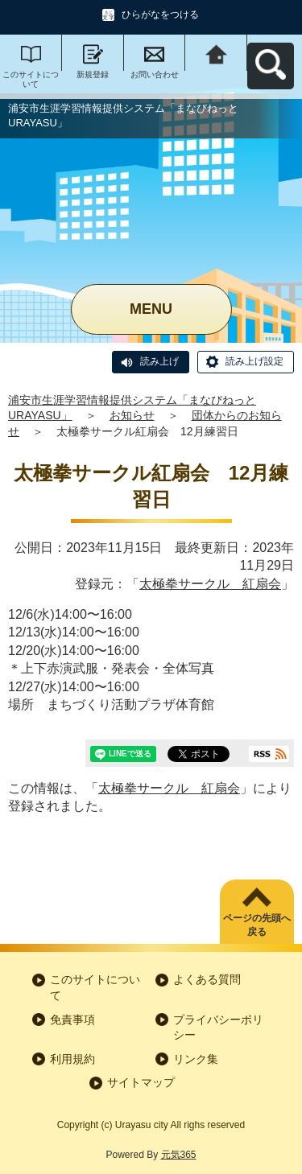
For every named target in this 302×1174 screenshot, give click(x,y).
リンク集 (195, 1058)
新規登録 (93, 74)
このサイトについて (30, 79)
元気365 (179, 1154)
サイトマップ (141, 1082)
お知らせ (132, 415)
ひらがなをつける (160, 14)
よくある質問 (207, 979)
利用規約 (72, 1058)
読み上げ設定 (254, 361)
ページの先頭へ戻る (257, 924)
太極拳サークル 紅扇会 (210, 584)
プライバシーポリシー (218, 1027)
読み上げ (159, 361)
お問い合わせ (154, 74)
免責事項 (72, 1019)
